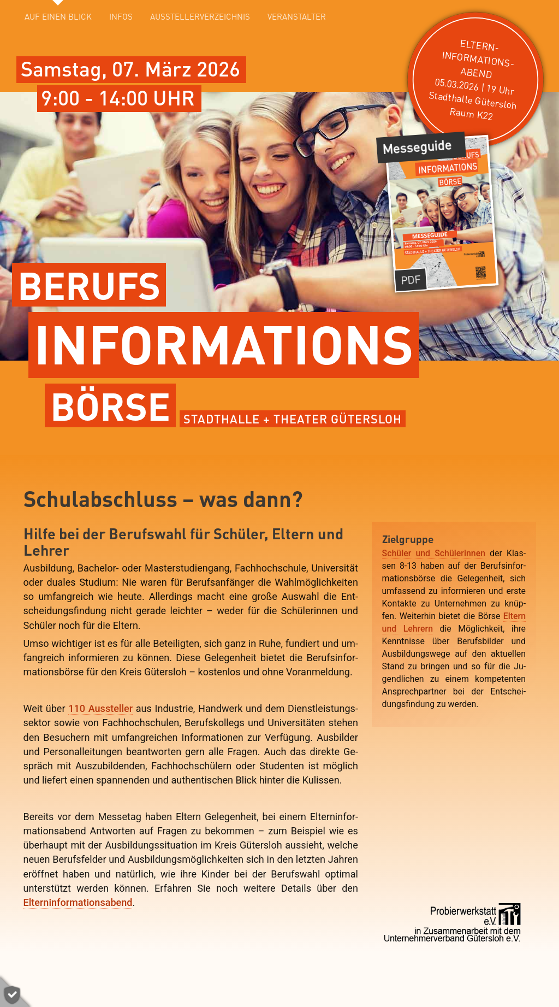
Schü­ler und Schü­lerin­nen (433, 553)
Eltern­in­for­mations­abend (78, 902)
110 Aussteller (100, 708)
